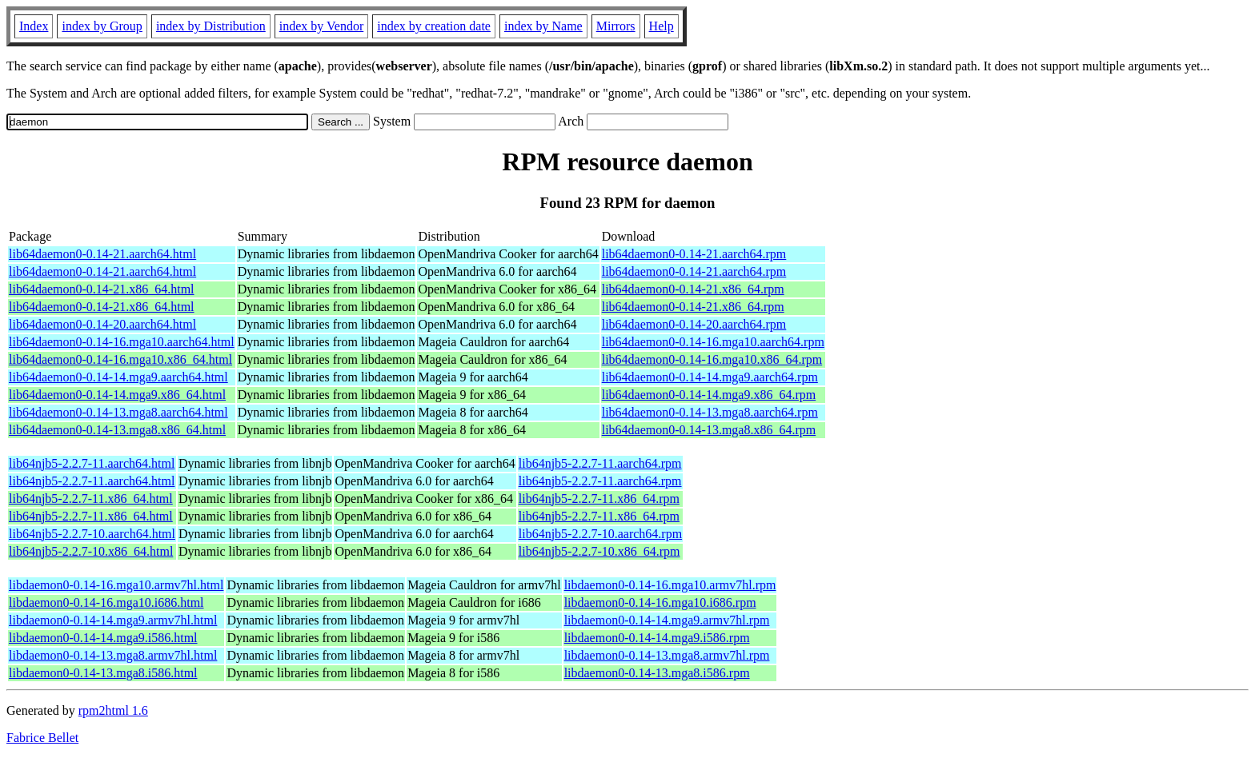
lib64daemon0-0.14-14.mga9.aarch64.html (118, 377)
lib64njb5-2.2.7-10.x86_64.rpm (599, 551)
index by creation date (434, 26)
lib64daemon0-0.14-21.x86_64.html (101, 289)
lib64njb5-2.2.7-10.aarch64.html (92, 534)
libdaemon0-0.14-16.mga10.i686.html (106, 602)
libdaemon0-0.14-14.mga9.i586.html (103, 637)
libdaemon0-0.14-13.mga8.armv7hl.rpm (667, 655)
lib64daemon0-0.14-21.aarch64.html (102, 254)
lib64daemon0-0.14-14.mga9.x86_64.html (117, 394)
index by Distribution (211, 26)
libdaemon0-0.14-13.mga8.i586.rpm (657, 673)
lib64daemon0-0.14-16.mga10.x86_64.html (120, 359)
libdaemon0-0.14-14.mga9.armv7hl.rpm (667, 620)
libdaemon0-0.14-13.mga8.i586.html (103, 673)
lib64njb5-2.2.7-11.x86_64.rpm (599, 498)
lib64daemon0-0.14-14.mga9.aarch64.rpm (710, 377)
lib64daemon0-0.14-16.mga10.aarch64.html (122, 342)
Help (661, 26)
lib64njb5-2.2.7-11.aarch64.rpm (600, 463)
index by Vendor (321, 26)
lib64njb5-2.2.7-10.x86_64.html (91, 551)
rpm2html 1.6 (113, 710)
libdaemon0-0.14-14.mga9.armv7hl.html (113, 620)
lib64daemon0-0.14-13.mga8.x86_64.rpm (709, 430)
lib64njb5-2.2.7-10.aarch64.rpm (600, 534)
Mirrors (616, 26)
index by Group (102, 26)
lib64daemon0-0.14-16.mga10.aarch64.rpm (713, 342)
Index (33, 26)
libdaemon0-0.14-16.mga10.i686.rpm (660, 602)
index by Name (543, 26)
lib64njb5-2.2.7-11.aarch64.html (91, 463)
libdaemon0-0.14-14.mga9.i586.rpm (657, 637)
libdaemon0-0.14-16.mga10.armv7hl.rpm (670, 585)
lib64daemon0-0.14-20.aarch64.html (102, 324)
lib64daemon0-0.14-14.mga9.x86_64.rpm (709, 394)
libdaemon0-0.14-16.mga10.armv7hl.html (116, 585)
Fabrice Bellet (42, 737)
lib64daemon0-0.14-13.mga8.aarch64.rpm (710, 412)
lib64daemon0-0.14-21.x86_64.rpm (693, 289)
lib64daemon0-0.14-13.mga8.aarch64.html (118, 412)
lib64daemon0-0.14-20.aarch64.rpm (694, 324)
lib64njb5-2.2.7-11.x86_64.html (91, 498)
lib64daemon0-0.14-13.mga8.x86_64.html (117, 430)
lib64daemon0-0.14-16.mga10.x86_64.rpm (712, 359)
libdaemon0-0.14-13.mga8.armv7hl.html (113, 655)
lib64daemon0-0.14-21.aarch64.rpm (694, 254)
